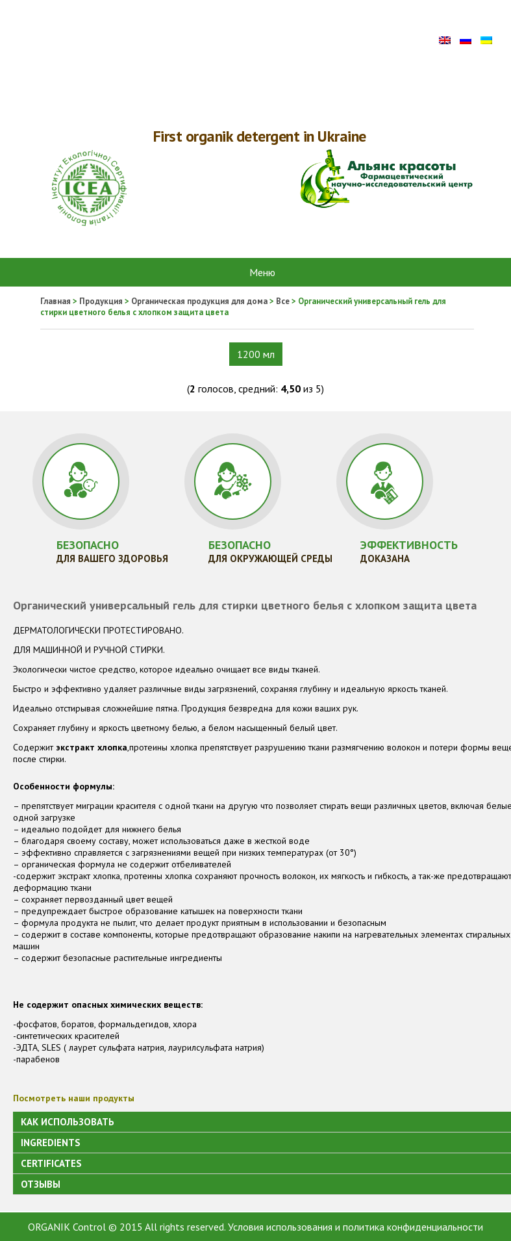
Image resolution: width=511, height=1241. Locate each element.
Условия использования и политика (306, 1226)
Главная (55, 301)
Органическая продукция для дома (199, 301)
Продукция (101, 301)
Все (283, 301)
